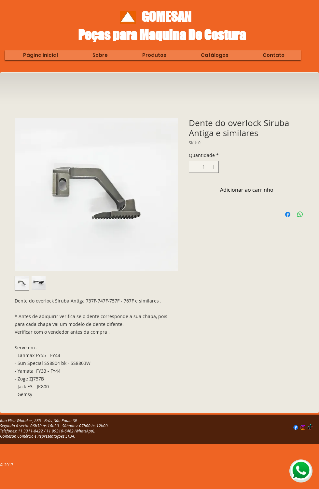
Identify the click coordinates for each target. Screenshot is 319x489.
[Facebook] (296, 427)
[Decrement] (194, 167)
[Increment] (214, 167)
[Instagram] (303, 427)
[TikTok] (310, 427)
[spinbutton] (204, 167)
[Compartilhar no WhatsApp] (300, 214)
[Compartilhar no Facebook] (288, 214)
